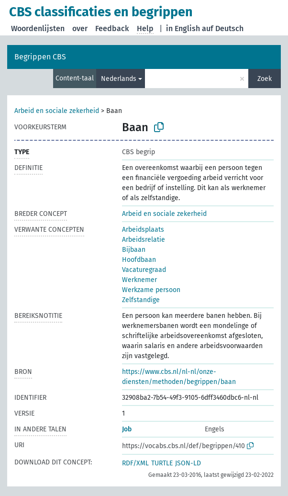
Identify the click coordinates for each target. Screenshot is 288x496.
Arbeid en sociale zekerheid (56, 111)
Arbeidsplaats (143, 229)
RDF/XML (135, 463)
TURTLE (162, 463)
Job (127, 429)
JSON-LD (188, 463)
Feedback (112, 28)
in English (183, 28)
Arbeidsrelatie (143, 240)
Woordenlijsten (38, 28)
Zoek (264, 79)
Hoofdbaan (139, 260)
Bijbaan (133, 250)
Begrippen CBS (40, 56)
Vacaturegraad (144, 270)
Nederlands (118, 79)
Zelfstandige (141, 300)
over (80, 28)
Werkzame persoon (151, 290)
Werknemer (139, 280)
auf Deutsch (223, 28)
